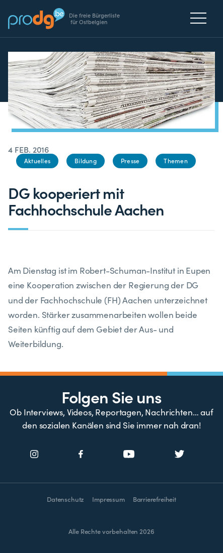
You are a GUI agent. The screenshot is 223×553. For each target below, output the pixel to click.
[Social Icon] (34, 455)
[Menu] (201, 18)
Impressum (108, 499)
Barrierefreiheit (154, 499)
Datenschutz (65, 499)
